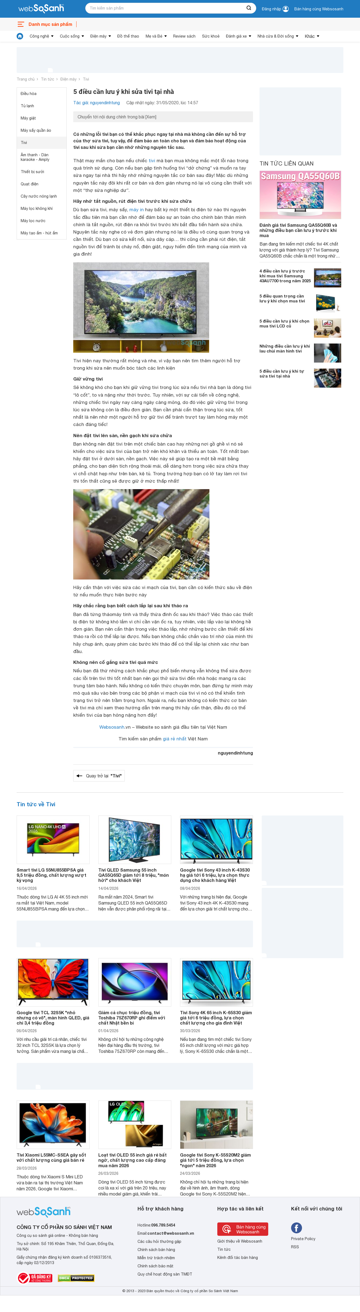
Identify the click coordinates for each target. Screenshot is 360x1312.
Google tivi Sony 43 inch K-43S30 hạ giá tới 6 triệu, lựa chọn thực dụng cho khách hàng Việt (215, 875)
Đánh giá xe (236, 36)
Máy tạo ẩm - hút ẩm (39, 233)
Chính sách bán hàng (156, 1249)
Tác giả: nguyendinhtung (96, 102)
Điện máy (98, 36)
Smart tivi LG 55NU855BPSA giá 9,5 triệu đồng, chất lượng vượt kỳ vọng (51, 875)
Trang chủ (26, 79)
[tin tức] (20, 36)
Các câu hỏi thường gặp (159, 1241)
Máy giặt (28, 118)
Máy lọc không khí (37, 208)
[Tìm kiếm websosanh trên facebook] (296, 1227)
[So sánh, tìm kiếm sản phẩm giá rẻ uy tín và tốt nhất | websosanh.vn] (41, 9)
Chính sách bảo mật (155, 1266)
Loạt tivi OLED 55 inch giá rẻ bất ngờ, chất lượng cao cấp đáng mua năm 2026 (132, 1160)
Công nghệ (39, 36)
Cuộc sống (70, 36)
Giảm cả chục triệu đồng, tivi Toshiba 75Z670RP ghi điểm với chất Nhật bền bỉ (131, 1017)
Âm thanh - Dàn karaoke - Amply (35, 157)
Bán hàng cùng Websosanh (318, 9)
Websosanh (111, 727)
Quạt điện (29, 184)
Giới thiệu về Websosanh (239, 1241)
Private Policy (303, 1239)
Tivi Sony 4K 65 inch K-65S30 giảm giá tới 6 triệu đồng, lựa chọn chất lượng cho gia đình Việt (216, 1017)
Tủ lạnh (27, 106)
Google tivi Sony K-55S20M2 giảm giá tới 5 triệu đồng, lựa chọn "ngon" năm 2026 (215, 1160)
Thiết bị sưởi (32, 172)
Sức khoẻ (210, 36)
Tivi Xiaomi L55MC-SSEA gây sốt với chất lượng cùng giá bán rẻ (51, 1157)
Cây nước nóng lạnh (39, 196)
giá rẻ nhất (175, 738)
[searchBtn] (249, 8)
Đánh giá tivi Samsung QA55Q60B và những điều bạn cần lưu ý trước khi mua (298, 230)
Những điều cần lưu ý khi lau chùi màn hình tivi (285, 348)
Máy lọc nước (33, 221)
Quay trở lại (104, 775)
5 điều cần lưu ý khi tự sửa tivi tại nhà (282, 373)
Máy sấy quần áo (36, 130)
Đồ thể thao (128, 36)
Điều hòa (28, 93)
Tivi (86, 79)
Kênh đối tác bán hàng (237, 1257)
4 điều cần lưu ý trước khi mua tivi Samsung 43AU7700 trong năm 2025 (285, 275)
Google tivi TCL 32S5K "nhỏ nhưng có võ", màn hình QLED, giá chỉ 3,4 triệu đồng (53, 1017)
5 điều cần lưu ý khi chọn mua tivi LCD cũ (284, 323)
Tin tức (47, 79)
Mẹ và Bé (154, 36)
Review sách (184, 36)
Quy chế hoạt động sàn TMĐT (165, 1274)
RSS (295, 1247)
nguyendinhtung (235, 752)
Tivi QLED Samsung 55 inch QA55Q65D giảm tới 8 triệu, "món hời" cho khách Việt (133, 875)
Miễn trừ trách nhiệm (156, 1258)
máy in (136, 209)
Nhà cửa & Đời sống (276, 36)
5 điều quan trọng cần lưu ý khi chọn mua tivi (282, 298)
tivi (152, 160)
